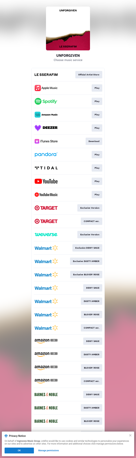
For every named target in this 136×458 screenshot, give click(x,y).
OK (19, 450)
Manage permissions (48, 450)
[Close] (130, 435)
